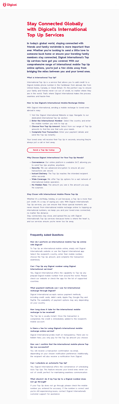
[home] (10, 5)
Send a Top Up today (44, 150)
